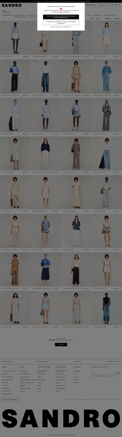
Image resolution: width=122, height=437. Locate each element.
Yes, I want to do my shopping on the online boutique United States (61, 17)
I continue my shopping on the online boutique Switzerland (61, 22)
